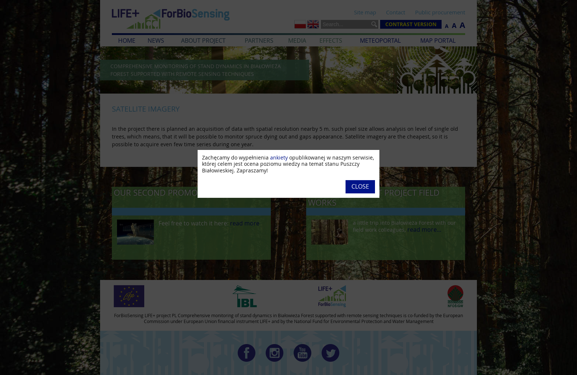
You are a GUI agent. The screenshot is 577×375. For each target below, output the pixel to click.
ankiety (279, 157)
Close (360, 186)
